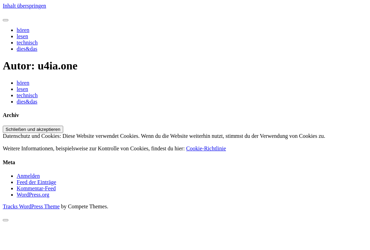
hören (23, 30)
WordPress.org (33, 195)
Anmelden (28, 176)
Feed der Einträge (36, 182)
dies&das (27, 49)
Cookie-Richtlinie (206, 148)
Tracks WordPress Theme (31, 206)
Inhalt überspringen (24, 6)
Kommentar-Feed (36, 188)
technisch (27, 42)
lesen (22, 36)
